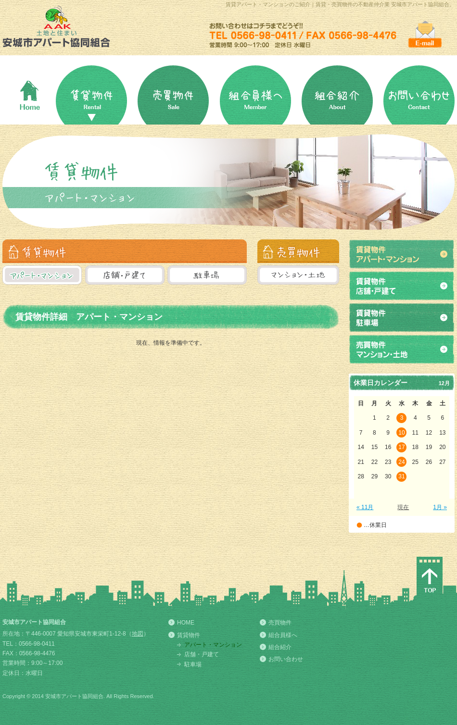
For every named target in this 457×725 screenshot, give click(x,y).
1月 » (440, 507)
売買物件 (280, 622)
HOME (185, 622)
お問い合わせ (285, 659)
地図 (137, 633)
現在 (403, 507)
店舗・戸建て (201, 654)
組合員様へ (282, 635)
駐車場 (193, 664)
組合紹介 (280, 647)
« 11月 (364, 507)
